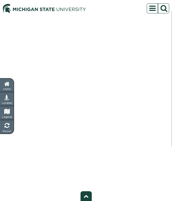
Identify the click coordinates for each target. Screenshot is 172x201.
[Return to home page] (7, 85)
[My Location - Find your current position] (7, 99)
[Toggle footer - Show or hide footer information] (86, 196)
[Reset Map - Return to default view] (7, 127)
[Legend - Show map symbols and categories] (7, 113)
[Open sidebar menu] (158, 8)
